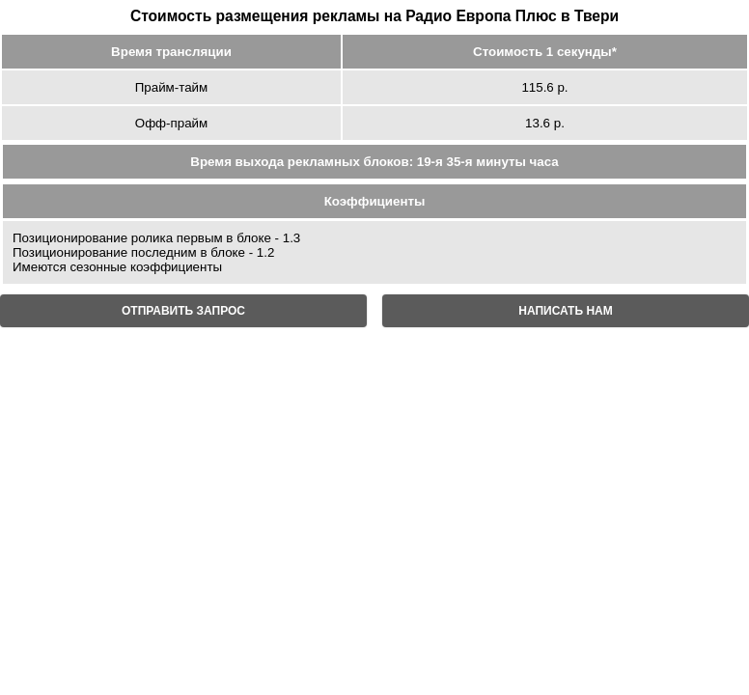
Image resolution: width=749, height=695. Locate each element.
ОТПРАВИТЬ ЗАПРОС (183, 311)
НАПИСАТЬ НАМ (565, 311)
